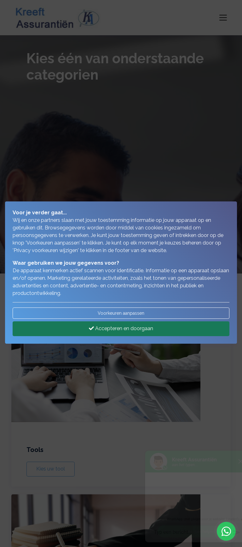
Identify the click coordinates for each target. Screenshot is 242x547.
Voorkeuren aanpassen (121, 313)
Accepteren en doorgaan (121, 328)
